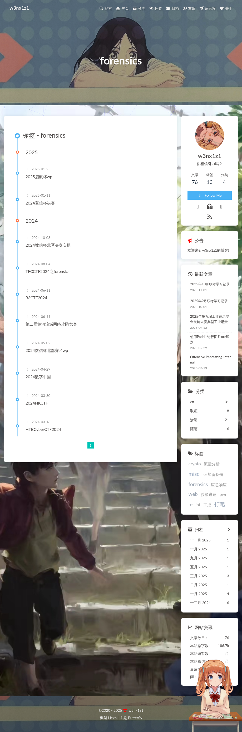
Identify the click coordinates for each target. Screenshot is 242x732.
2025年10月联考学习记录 (210, 284)
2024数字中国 (38, 376)
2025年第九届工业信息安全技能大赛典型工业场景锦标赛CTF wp (210, 319)
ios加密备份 (213, 474)
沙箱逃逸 (208, 494)
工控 (207, 504)
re (190, 504)
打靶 (219, 504)
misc (194, 473)
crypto (195, 463)
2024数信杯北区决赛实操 (48, 245)
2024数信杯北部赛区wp (47, 350)
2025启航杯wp (39, 176)
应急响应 (219, 484)
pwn (223, 494)
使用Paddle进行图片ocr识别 (209, 339)
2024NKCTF (37, 403)
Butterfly (135, 717)
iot (198, 504)
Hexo (112, 717)
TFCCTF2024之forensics (48, 271)
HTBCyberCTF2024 (43, 429)
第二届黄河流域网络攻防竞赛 (51, 324)
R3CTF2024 (36, 297)
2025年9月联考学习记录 (209, 301)
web (193, 494)
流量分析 (212, 463)
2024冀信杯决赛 (40, 203)
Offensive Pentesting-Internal (210, 359)
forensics (198, 484)
